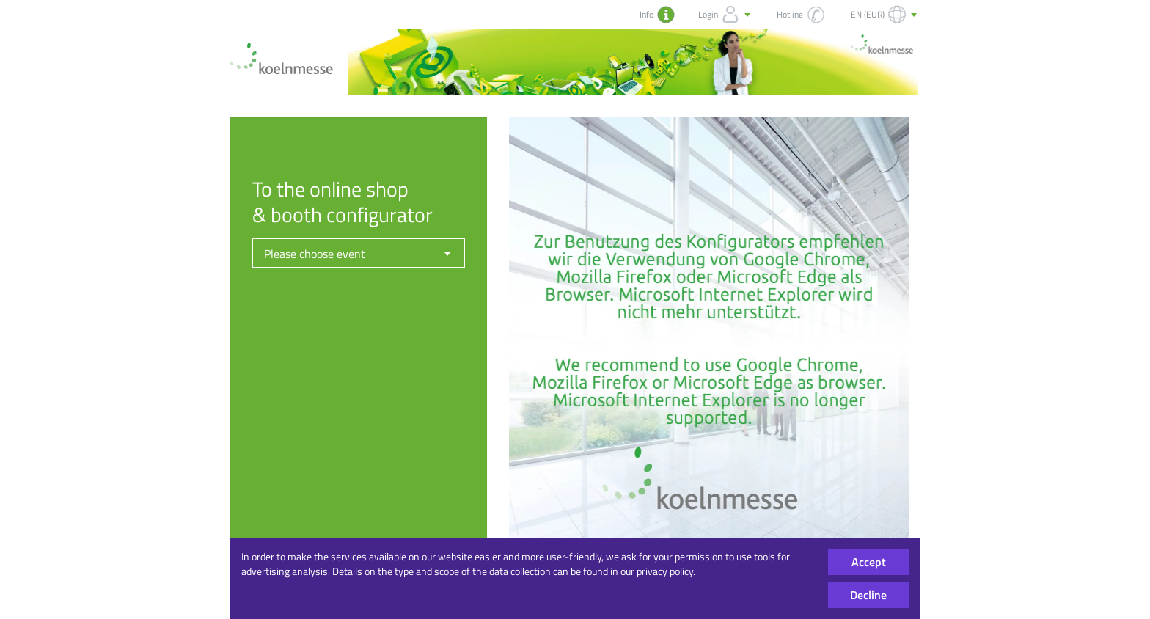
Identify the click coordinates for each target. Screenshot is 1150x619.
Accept (868, 562)
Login (725, 14)
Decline (868, 595)
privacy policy (665, 571)
